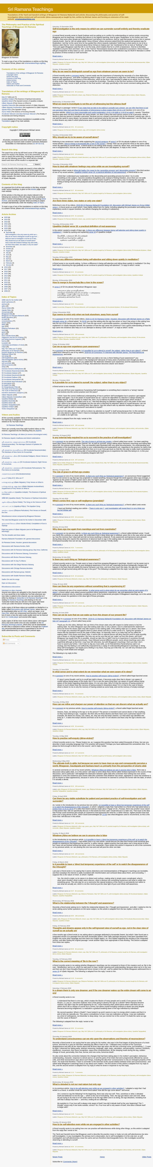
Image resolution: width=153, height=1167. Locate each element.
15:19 (72, 576)
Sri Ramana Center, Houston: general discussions (19, 542)
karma (4, 341)
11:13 (72, 1072)
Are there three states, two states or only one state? (77, 200)
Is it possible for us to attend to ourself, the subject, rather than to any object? (111, 351)
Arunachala (60, 307)
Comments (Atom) (70, 1162)
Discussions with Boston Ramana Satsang (16, 557)
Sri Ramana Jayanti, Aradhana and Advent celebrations (21, 438)
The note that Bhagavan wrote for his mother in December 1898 (24, 520)
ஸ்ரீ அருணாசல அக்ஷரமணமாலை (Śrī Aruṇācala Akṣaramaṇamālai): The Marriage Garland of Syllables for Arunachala (22, 444)
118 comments (79, 488)
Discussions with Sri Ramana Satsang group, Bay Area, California (24, 550)
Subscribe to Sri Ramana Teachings (30, 598)
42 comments (79, 127)
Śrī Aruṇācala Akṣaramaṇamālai (135, 62)
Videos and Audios (13, 84)
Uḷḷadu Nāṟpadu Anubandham (138, 219)
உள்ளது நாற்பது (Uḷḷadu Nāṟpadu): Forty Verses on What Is (22, 482)
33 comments (79, 726)
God (3, 330)
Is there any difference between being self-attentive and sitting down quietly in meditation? (96, 259)
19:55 (72, 304)
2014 (6, 276)
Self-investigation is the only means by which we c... (21, 234)
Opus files (5, 613)
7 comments (79, 547)
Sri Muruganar (7, 383)
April (7, 259)
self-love (5, 361)
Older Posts (146, 1157)
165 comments (79, 425)
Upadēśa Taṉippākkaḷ (59, 791)
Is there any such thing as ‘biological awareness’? (105, 476)
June (8, 255)
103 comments (79, 786)
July (7, 253)
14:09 (72, 726)
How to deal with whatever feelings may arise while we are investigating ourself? (91, 166)
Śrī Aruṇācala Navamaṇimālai (12, 375)
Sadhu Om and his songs (10, 579)
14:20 (72, 854)
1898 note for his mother (10, 300)
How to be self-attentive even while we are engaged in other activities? (97, 1088)
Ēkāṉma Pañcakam (92, 95)
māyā (83, 337)
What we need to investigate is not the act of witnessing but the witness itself (89, 104)
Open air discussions (9, 583)
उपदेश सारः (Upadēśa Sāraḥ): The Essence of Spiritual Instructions (24, 498)
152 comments (79, 823)
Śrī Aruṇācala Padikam (10, 377)
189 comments (79, 334)
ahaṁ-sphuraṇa (7, 302)
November (9, 247)
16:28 (72, 425)
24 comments (79, 272)
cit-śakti (4, 319)
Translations (6, 121)
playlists (38, 431)
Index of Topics (12, 82)
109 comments (79, 916)
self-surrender (120, 62)
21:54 (72, 603)
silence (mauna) (7, 365)
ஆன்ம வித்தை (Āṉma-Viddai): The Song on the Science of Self (24, 502)
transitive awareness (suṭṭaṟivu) (13, 393)
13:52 (72, 334)
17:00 (72, 823)
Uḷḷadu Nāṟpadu (140, 95)
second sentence (101, 142)
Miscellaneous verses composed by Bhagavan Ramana (21, 516)
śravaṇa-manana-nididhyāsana (12, 369)
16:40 (72, 154)
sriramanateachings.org (25, 19)
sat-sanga (5, 356)
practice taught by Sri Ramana (116, 157)
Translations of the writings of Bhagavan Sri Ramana (25, 73)
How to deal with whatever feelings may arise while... (21, 242)
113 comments (79, 370)
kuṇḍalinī (5, 343)
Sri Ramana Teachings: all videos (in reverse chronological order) (24, 434)
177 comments (79, 603)
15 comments (79, 247)
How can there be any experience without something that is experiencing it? (89, 586)
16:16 (72, 59)
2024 (6, 219)
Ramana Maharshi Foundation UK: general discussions (21, 539)
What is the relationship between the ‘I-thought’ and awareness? (83, 903)
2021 (6, 226)
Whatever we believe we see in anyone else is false (113, 770)
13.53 (104, 814)
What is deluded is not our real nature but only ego (77, 1084)
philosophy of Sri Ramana (107, 95)
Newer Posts (57, 1157)
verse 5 (113, 142)
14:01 (72, 660)
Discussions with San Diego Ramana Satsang (18, 564)
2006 (6, 291)
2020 (6, 228)
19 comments (79, 517)
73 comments (79, 304)
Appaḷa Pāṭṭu (6, 310)
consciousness (91, 1075)
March (8, 261)
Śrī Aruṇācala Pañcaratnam (129, 307)
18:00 (72, 1146)
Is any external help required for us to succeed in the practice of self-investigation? (92, 437)
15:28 (72, 460)
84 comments (79, 891)
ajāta (58, 789)
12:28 (72, 247)
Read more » (58, 56)
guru (91, 826)
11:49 (72, 1114)
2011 (6, 280)
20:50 (72, 916)
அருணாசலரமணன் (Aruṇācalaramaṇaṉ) (16, 474)
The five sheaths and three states (13, 535)
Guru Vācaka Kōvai (97, 462)
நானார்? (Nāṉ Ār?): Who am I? (12, 478)
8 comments (79, 978)
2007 (6, 289)
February (9, 263)
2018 (6, 267)
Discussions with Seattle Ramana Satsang (16, 576)
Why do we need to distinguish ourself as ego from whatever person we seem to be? (93, 71)
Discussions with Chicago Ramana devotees (17, 568)
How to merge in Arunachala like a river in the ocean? (85, 144)
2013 (6, 278)
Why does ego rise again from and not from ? (84, 529)
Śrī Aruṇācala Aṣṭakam (139, 250)
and (19, 114)
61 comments (79, 216)
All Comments (9, 643)
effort (79, 729)
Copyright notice (12, 75)
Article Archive (11, 80)
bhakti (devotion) (83, 157)
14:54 (72, 547)
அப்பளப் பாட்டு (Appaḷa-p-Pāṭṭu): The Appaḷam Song (21, 506)
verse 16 (92, 232)
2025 (6, 217)
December (9, 232)
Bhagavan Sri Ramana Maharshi (67, 62)
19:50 (72, 517)
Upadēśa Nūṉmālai (8, 401)
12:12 (72, 272)
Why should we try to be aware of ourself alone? (76, 137)
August (8, 251)
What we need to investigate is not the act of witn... (21, 238)
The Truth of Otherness (10, 390)
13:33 (72, 370)
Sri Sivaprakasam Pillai (10, 387)
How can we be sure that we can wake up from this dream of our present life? (89, 615)
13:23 (72, 753)
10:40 (72, 216)
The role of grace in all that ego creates (96, 441)
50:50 (84, 321)
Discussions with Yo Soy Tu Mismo (14, 561)
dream (80, 95)
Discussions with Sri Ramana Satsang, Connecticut (19, 553)
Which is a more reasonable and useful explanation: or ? (100, 112)
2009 (6, 284)
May (7, 257)
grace (88, 462)
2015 (6, 274)
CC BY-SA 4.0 (38, 144)
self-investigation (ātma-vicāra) (105, 62)
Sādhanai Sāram (8, 354)
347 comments (79, 460)
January (9, 265)
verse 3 (57, 287)
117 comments (79, 753)
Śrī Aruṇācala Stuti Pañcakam (12, 381)
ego (79, 62)
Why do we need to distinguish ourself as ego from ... (22, 236)
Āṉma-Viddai (61, 462)
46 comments (79, 190)
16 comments (79, 660)
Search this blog (12, 76)
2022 (6, 224)
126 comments (79, 854)
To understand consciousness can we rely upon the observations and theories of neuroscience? (99, 1038)
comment (75, 76)
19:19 (72, 786)
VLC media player (12, 617)
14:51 (72, 127)
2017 (6, 269)
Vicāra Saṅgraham (8, 409)
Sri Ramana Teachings (30, 9)
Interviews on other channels (12, 590)
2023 (6, 222)
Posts (6, 640)
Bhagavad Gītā (7, 314)
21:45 (72, 92)
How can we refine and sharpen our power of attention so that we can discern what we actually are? (100, 704)
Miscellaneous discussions (11, 587)
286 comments (79, 59)
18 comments (79, 154)
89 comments (79, 92)
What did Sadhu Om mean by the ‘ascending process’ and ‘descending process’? (105, 170)
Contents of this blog (14, 78)
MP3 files (23, 611)
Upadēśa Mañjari (8, 399)
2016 (6, 271)
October (9, 249)
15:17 (72, 190)
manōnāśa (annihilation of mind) (88, 550)
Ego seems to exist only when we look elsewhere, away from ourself (85, 314)
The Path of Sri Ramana (10, 389)
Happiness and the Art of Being (12, 337)
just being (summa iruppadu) (12, 339)
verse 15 (56, 971)
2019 (6, 230)
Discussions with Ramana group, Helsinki (16, 572)
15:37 (72, 891)
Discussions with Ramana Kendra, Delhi (16, 546)
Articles (33, 189)
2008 (6, 287)
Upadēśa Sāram (7, 403)
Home (102, 1157)
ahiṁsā (4, 304)
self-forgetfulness (8, 358)
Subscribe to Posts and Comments (19, 85)
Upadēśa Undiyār (64, 64)
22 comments (79, 576)
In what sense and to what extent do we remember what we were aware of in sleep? (92, 671)
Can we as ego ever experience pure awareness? (76, 346)
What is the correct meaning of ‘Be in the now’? (75, 961)
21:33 (72, 978)
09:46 (72, 949)
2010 (6, 282)
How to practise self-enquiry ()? (102, 676)
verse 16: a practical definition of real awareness (100, 172)
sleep (127, 219)
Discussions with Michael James (23, 609)
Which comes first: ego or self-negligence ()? (78, 500)
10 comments (79, 1146)
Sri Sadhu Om (7, 385)
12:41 (72, 488)
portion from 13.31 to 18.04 (63, 809)
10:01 (72, 693)
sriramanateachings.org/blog (35, 63)
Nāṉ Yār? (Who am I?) (88, 62)
